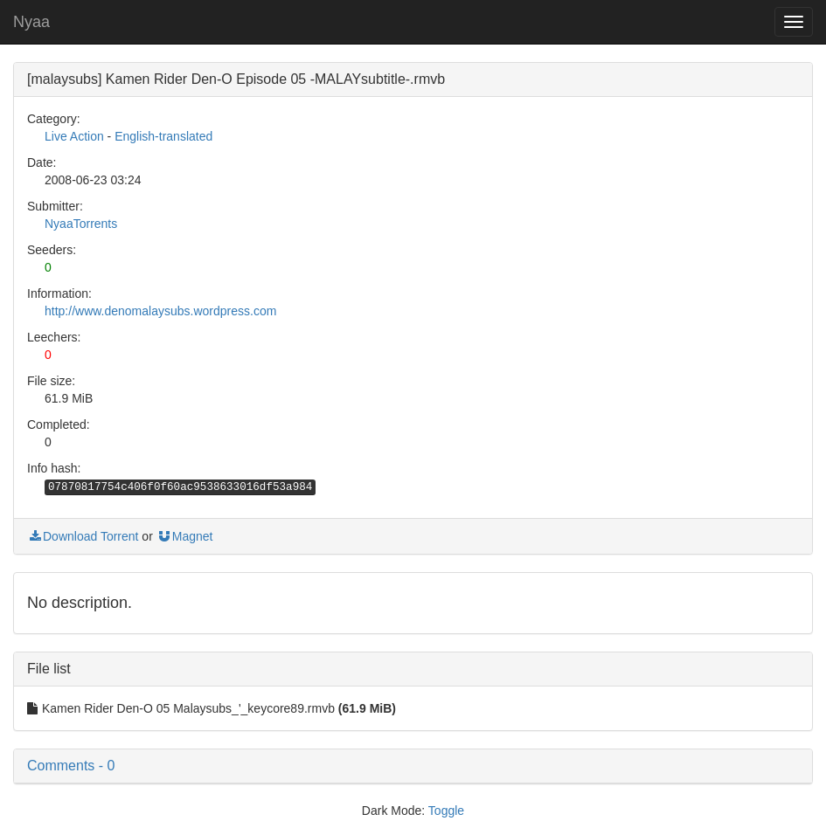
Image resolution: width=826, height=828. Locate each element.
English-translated (163, 136)
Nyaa (31, 22)
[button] (413, 766)
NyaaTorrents (81, 224)
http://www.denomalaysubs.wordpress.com (160, 311)
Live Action (74, 136)
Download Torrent (82, 536)
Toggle (446, 811)
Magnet (184, 536)
